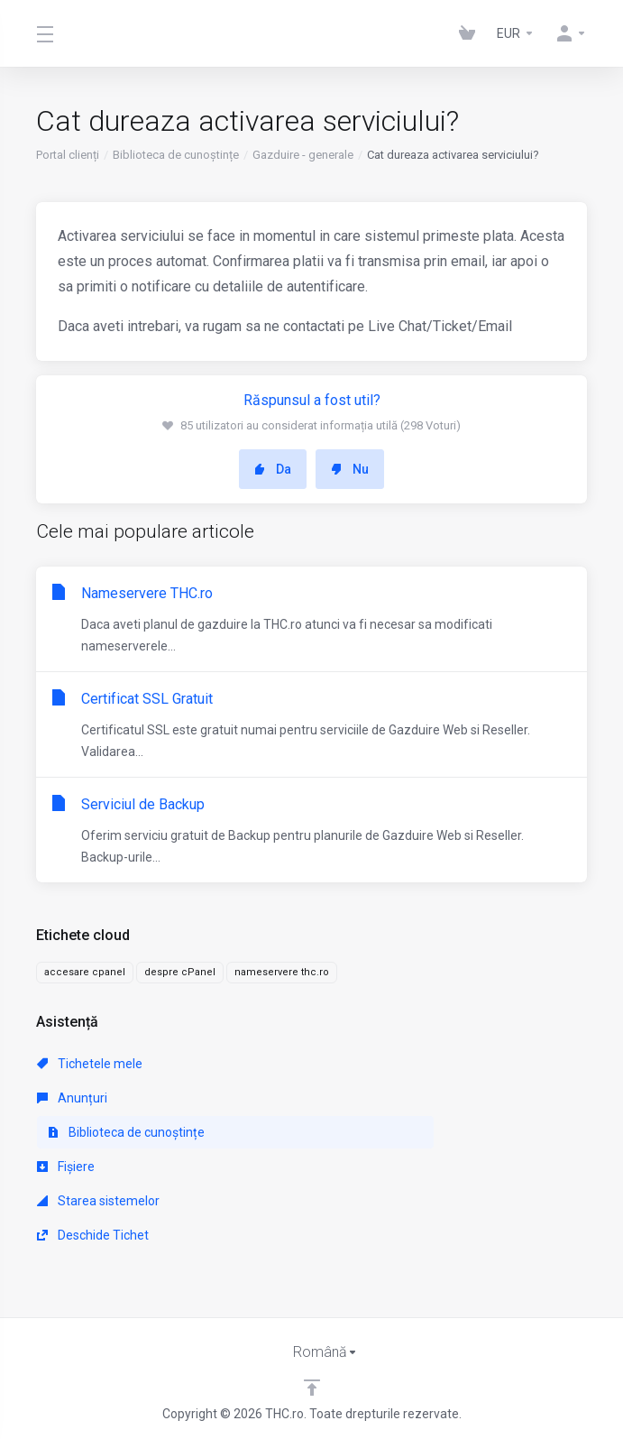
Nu (350, 469)
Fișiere (66, 1166)
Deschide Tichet (93, 1235)
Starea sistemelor (98, 1201)
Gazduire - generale (302, 154)
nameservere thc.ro (281, 972)
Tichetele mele (89, 1063)
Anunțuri (72, 1098)
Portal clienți (67, 154)
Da (272, 469)
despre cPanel (179, 972)
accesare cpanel (84, 972)
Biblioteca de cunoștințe (176, 154)
